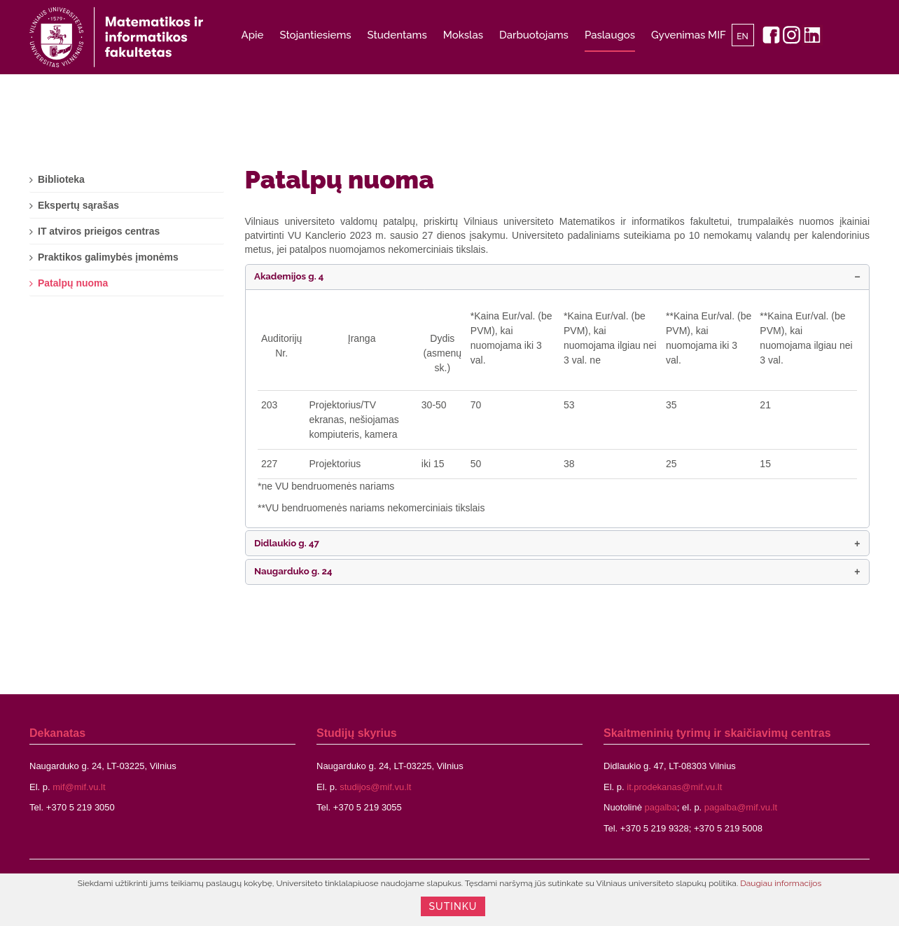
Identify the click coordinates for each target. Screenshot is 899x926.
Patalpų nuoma (339, 179)
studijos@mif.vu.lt (375, 787)
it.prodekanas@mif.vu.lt (674, 787)
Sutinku (453, 906)
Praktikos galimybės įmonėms (108, 257)
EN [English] (742, 36)
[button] (557, 277)
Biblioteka (61, 179)
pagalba (661, 807)
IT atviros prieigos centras (99, 231)
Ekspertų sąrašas (78, 205)
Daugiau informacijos (780, 883)
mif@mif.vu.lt (79, 787)
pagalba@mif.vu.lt (740, 807)
